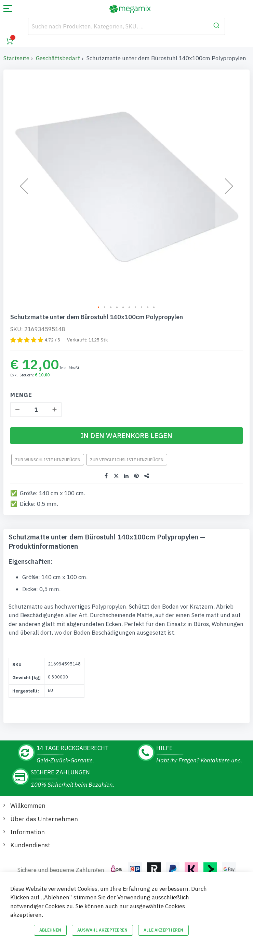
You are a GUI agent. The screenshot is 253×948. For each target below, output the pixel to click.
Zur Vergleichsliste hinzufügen (126, 459)
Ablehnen (50, 930)
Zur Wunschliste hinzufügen (47, 459)
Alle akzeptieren (163, 930)
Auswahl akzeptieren (102, 930)
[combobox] (126, 26)
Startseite (16, 58)
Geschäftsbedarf (58, 58)
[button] (24, 186)
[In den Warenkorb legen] (126, 435)
